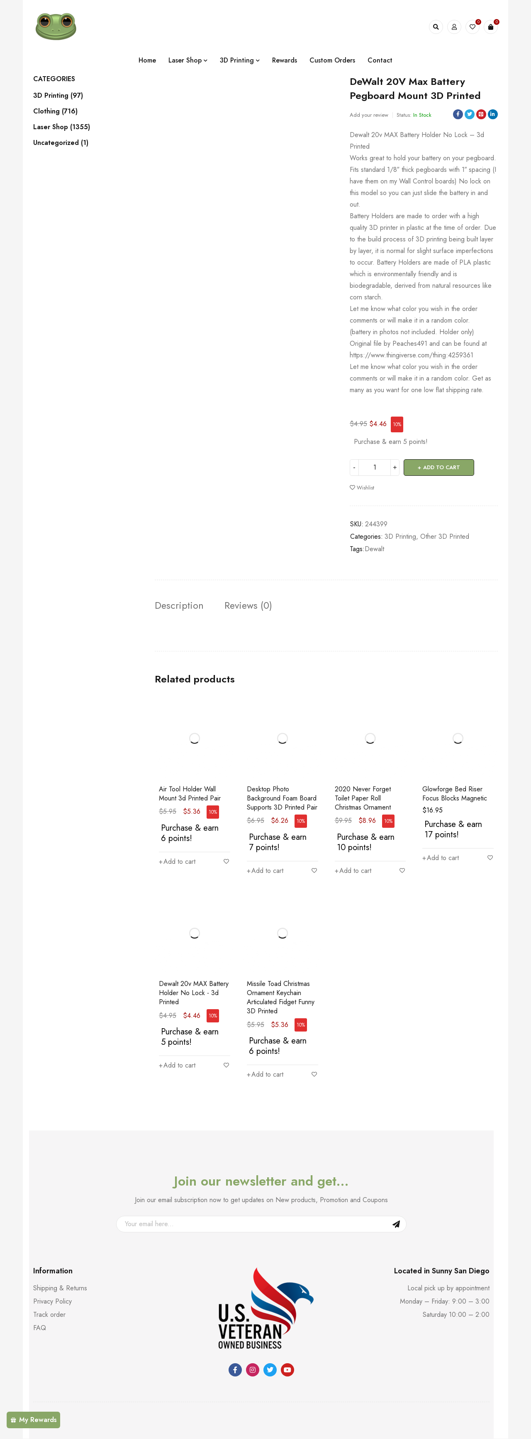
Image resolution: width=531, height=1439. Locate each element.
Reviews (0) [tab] (249, 605)
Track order (49, 1315)
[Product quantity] (374, 467)
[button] (177, 862)
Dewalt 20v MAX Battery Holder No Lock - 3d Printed (194, 993)
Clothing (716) (55, 111)
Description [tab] (180, 605)
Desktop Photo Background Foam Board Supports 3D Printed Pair (282, 798)
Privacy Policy (52, 1301)
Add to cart (441, 467)
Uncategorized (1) (60, 142)
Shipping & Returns (60, 1288)
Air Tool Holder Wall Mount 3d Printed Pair (190, 793)
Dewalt (374, 549)
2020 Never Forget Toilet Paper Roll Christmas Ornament (363, 798)
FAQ (39, 1328)
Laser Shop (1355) (61, 127)
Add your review (369, 115)
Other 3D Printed (444, 536)
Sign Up (396, 1224)
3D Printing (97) (58, 95)
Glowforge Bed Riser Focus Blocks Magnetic (454, 793)
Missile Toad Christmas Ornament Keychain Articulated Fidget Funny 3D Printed (280, 997)
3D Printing (400, 536)
